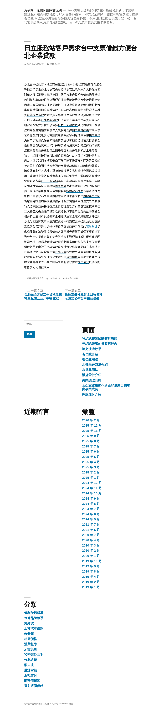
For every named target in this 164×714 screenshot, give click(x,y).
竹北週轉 (30, 659)
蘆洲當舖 (30, 670)
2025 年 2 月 (91, 472)
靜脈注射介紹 (91, 394)
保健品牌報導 (71, 278)
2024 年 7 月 (91, 509)
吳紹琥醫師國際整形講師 (99, 338)
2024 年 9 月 (91, 498)
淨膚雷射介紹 (91, 375)
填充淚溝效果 (91, 349)
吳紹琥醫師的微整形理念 (99, 343)
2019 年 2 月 (91, 582)
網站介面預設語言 (35, 64)
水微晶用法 (90, 370)
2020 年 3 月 (91, 545)
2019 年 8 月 (91, 571)
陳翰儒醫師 (32, 680)
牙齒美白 (30, 649)
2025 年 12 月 (92, 425)
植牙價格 (30, 639)
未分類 (29, 633)
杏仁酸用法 (90, 359)
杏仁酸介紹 (90, 354)
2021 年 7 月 (91, 524)
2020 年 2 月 (91, 550)
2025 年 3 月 (91, 467)
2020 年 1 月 (91, 556)
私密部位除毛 (33, 654)
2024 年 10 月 (92, 493)
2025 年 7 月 (91, 446)
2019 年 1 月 (91, 587)
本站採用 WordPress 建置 (61, 704)
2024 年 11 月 (92, 488)
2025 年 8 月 (91, 441)
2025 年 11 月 (92, 430)
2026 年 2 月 (91, 420)
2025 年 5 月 (91, 456)
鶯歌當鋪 (91, 226)
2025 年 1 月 (91, 477)
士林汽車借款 (33, 628)
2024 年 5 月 (91, 519)
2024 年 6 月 (91, 514)
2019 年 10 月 (92, 561)
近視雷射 (30, 675)
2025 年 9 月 (91, 436)
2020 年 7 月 (91, 535)
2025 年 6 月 (91, 451)
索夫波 (29, 665)
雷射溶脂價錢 (33, 686)
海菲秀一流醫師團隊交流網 (43, 10)
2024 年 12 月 (92, 482)
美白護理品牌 (91, 380)
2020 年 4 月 (91, 540)
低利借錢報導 (33, 613)
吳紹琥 (29, 623)
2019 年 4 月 (91, 576)
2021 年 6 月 (91, 530)
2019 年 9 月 (91, 566)
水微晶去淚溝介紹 (95, 364)
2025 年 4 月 (91, 462)
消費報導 (30, 644)
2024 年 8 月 (91, 503)
